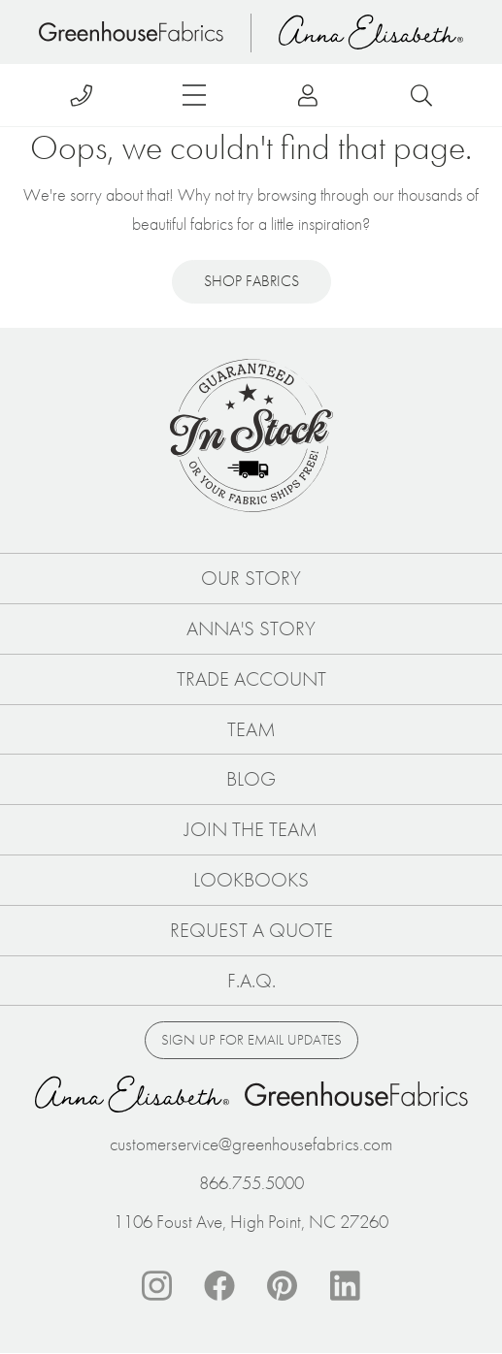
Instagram (156, 1286)
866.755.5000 (251, 1183)
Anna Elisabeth (371, 32)
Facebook (219, 1286)
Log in (308, 95)
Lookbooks (251, 879)
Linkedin (345, 1286)
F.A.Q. (251, 980)
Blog (251, 778)
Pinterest (282, 1286)
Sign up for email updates (251, 1039)
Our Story (251, 578)
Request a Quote (251, 930)
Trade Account (251, 679)
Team (251, 729)
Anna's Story (251, 628)
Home (131, 32)
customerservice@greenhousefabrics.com (251, 1144)
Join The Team (251, 829)
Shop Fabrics (251, 281)
